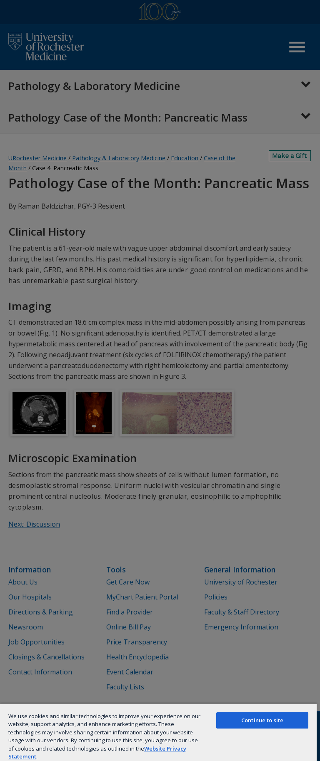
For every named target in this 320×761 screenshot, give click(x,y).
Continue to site (262, 720)
